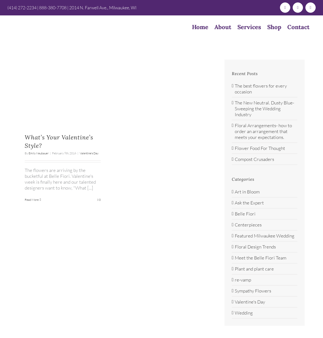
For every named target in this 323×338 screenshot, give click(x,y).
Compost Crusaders (254, 159)
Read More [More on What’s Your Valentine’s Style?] (32, 200)
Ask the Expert (249, 203)
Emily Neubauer (39, 153)
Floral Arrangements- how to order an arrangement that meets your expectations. (263, 131)
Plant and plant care (254, 269)
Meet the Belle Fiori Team (260, 258)
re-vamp (243, 280)
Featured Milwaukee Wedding (264, 236)
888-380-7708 (53, 7)
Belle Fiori (245, 214)
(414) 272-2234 (21, 7)
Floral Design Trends (255, 247)
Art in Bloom (247, 192)
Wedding (244, 313)
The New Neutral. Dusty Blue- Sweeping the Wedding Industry (264, 108)
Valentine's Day (89, 153)
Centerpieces (248, 225)
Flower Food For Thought (260, 148)
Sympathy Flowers (253, 291)
